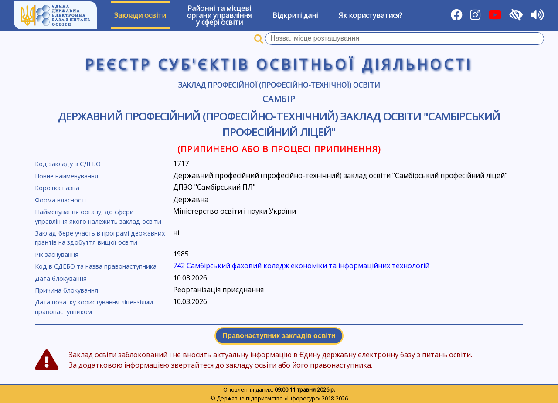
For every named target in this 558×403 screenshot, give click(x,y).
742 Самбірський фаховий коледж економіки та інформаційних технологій (301, 265)
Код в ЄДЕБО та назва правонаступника (96, 266)
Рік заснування (56, 254)
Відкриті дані (295, 15)
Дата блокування (61, 278)
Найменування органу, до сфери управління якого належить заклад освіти (98, 216)
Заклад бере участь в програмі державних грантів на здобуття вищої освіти (100, 238)
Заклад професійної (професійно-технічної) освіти (279, 85)
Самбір (279, 99)
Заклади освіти (140, 15)
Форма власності (60, 200)
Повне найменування (66, 176)
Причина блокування (66, 290)
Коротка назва (57, 188)
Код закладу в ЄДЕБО (68, 164)
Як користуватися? (370, 15)
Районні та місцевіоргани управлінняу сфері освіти (219, 15)
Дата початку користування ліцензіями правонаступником (94, 307)
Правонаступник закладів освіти (279, 335)
